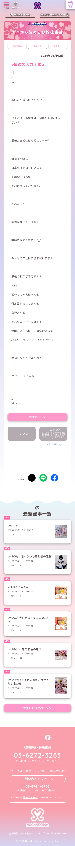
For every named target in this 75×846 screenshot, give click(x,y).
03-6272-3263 (37, 755)
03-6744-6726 (38, 786)
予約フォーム (30, 797)
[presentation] (40, 457)
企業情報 (13, 833)
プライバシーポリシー (54, 833)
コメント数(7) (53, 444)
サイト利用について (30, 833)
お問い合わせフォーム (37, 779)
